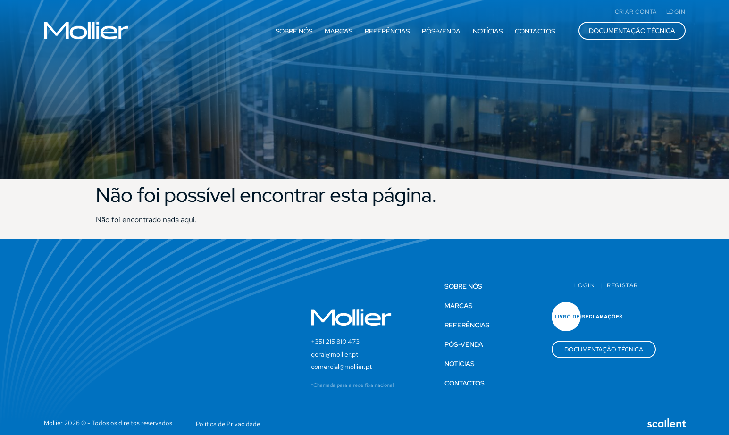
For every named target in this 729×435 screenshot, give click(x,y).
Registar (622, 285)
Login (584, 285)
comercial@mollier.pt (341, 366)
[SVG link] (86, 30)
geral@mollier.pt (334, 354)
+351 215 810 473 (335, 341)
